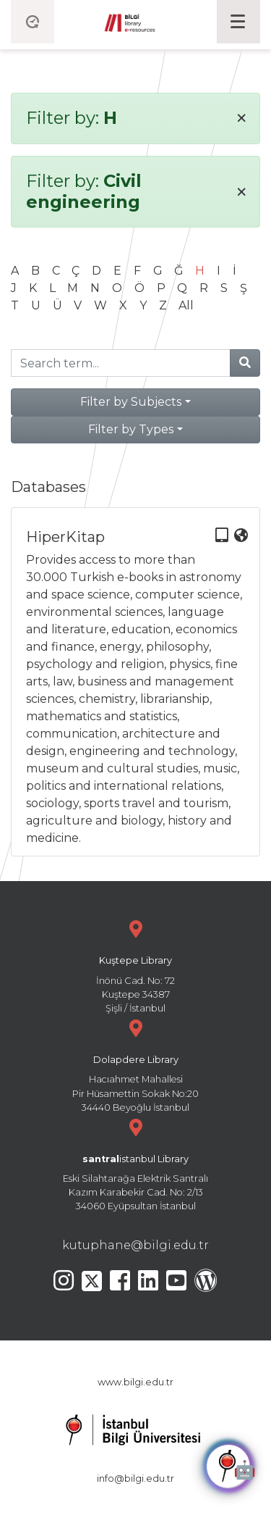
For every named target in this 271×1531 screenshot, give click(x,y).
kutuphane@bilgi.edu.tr (135, 1245)
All (186, 305)
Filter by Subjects (130, 402)
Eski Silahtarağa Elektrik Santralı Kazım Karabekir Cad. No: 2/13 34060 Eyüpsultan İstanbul (135, 1163)
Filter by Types (130, 429)
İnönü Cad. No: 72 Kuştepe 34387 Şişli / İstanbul (135, 965)
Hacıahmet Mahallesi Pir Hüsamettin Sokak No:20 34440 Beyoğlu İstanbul (135, 1064)
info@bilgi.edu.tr (135, 1478)
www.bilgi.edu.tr (135, 1382)
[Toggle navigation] (238, 21)
